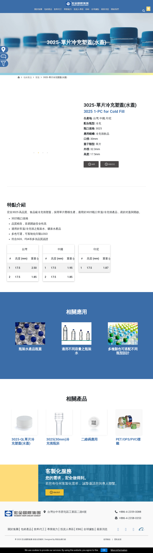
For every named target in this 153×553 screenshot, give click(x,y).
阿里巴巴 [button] (110, 164)
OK (104, 550)
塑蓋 (37, 77)
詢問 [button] (91, 164)
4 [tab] (47, 152)
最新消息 (105, 9)
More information (119, 550)
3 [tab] (42, 152)
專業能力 (68, 9)
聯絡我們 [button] (55, 492)
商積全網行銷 (60, 539)
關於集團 (38, 9)
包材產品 (48, 9)
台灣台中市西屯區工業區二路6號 (65, 511)
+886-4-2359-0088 (128, 511)
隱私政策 (117, 539)
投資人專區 (79, 9)
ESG (87, 9)
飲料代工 (58, 9)
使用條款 (107, 539)
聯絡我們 (115, 9)
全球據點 (95, 9)
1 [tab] (33, 152)
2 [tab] (38, 152)
